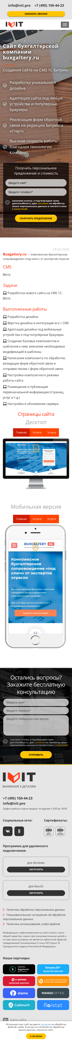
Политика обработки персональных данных (36, 909)
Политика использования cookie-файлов (33, 924)
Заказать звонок (36, 14)
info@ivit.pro (19, 5)
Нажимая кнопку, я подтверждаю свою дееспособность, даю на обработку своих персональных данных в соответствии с (39, 204)
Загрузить (36, 869)
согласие (43, 203)
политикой (20, 208)
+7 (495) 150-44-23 (49, 5)
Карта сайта (18, 1019)
